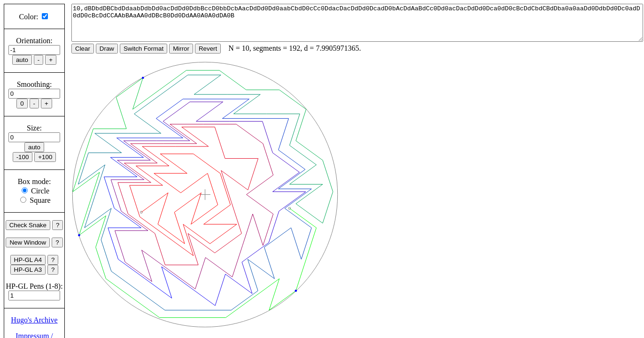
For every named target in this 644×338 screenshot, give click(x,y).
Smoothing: (34, 84)
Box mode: (34, 181)
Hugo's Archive (34, 320)
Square (40, 200)
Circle (40, 191)
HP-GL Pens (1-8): (34, 286)
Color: (29, 17)
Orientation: (34, 41)
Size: (34, 128)
